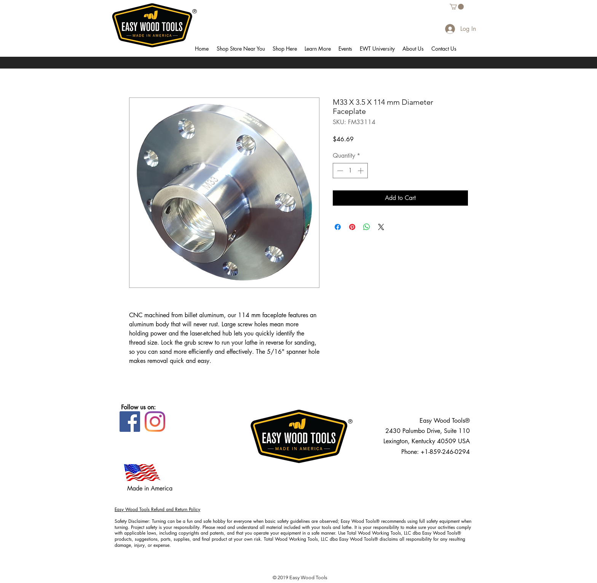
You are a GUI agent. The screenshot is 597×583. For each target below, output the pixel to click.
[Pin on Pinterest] (352, 227)
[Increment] (361, 170)
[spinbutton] (350, 170)
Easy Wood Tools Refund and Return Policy (157, 509)
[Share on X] (381, 227)
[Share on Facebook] (337, 227)
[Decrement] (339, 170)
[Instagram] (155, 421)
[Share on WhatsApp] (366, 227)
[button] (240, 48)
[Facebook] (130, 421)
